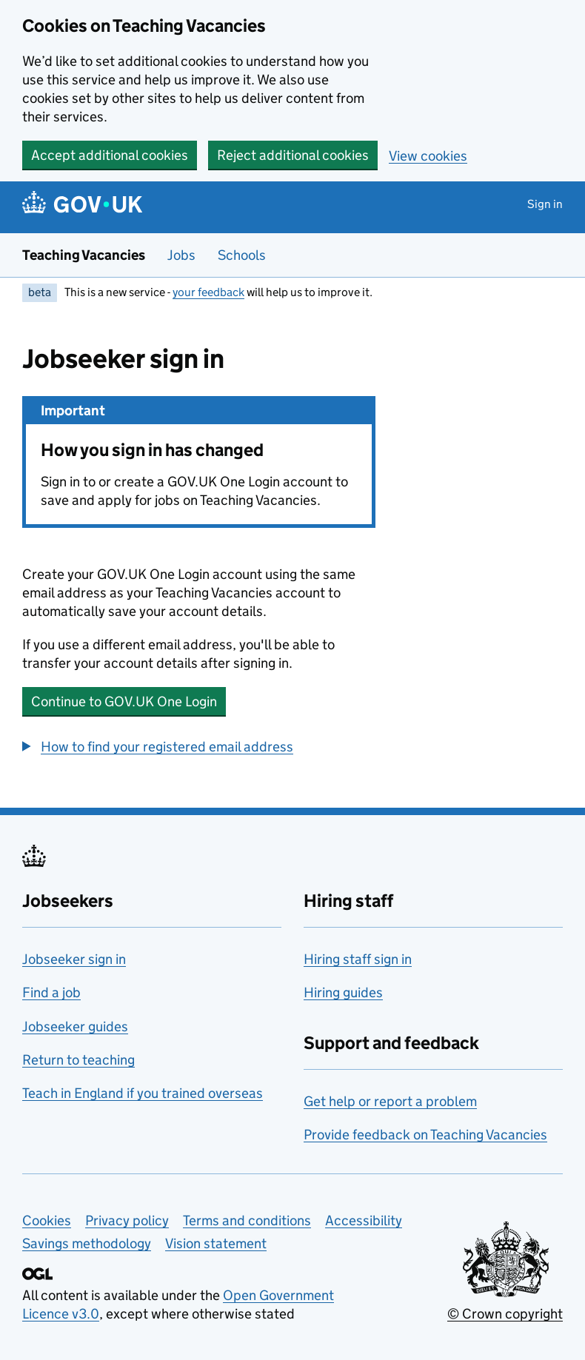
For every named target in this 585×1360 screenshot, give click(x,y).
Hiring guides (343, 992)
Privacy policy (127, 1220)
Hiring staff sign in (358, 959)
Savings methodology (86, 1243)
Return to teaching (78, 1059)
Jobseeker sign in (74, 959)
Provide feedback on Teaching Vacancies (425, 1134)
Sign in (545, 204)
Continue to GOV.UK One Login (124, 701)
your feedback (208, 292)
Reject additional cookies (293, 155)
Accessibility (363, 1220)
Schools (242, 255)
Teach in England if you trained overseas (142, 1093)
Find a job (51, 992)
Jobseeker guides (75, 1026)
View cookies (428, 156)
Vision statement (216, 1243)
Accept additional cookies (109, 155)
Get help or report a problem (390, 1101)
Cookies (46, 1220)
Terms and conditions (247, 1220)
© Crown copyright (505, 1313)
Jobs (181, 255)
